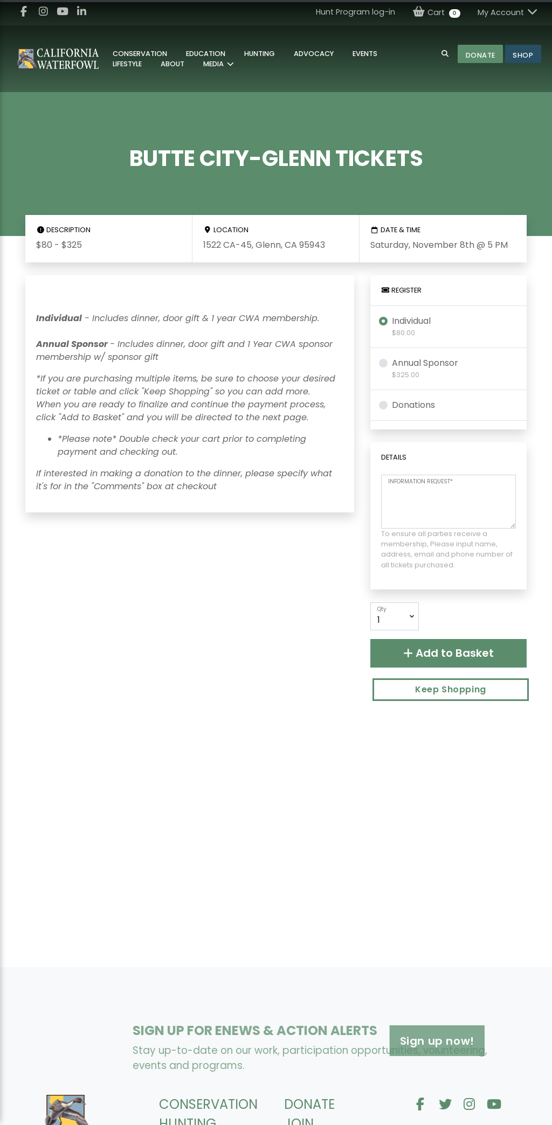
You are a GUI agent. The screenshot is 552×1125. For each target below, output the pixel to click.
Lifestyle (127, 63)
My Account (508, 12)
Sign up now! (372, 1040)
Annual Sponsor (425, 368)
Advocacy (314, 53)
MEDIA (214, 63)
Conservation (140, 53)
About (172, 63)
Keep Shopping (450, 689)
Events (365, 53)
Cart (436, 12)
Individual (411, 326)
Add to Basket (448, 653)
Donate (480, 55)
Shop (523, 55)
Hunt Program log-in (355, 11)
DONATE (309, 1104)
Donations (413, 405)
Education (205, 53)
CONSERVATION (208, 1104)
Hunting (259, 53)
